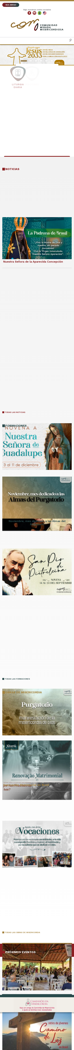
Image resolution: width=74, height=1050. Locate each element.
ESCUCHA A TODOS (38, 981)
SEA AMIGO (10, 5)
